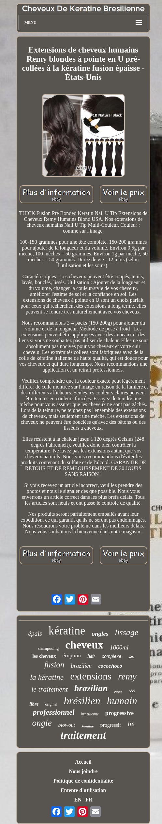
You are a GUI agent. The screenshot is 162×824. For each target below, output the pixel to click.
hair (91, 656)
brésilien (82, 701)
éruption (71, 655)
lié (130, 724)
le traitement (49, 689)
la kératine (47, 677)
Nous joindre (83, 771)
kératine (67, 630)
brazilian (91, 688)
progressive (119, 713)
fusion (54, 664)
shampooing (48, 648)
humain (122, 701)
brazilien (81, 666)
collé (131, 657)
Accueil (83, 762)
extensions (90, 676)
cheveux (84, 645)
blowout (66, 725)
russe (118, 692)
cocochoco (110, 666)
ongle (42, 723)
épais (35, 633)
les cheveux (44, 656)
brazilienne (90, 714)
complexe (111, 656)
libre (33, 704)
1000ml (119, 647)
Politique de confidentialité (83, 781)
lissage (126, 632)
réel (132, 690)
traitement (83, 735)
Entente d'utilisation (83, 790)
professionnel (54, 712)
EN (77, 799)
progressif (110, 725)
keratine (87, 726)
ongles (100, 633)
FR (88, 799)
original (51, 704)
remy (127, 676)
